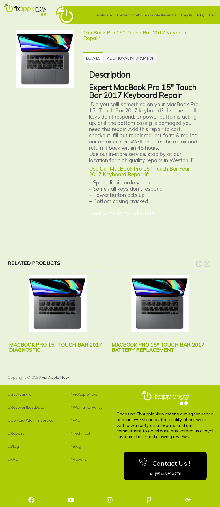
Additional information (136, 58)
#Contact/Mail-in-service (160, 15)
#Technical (80, 432)
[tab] (95, 57)
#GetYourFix (104, 15)
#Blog (200, 15)
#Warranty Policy (86, 406)
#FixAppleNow (84, 393)
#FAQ (212, 15)
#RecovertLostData (129, 15)
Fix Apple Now (55, 376)
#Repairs (186, 15)
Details (95, 58)
